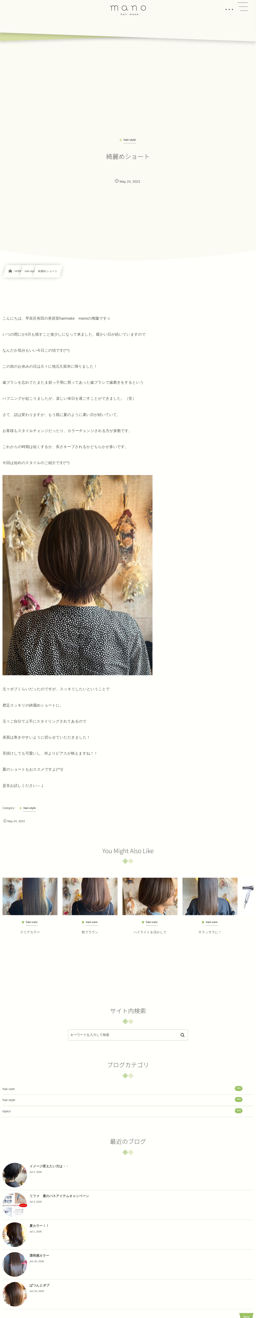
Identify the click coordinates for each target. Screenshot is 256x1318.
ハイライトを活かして (150, 935)
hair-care (122, 1088)
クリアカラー (30, 935)
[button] (243, 7)
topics (122, 1110)
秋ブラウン (90, 935)
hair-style (122, 1099)
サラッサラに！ (210, 935)
